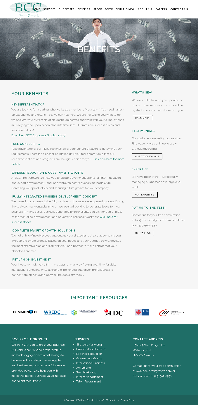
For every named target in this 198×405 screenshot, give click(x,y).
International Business (90, 363)
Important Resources (99, 297)
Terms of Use (113, 400)
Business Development (91, 349)
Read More (142, 118)
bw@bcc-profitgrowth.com (153, 220)
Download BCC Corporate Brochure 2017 (38, 135)
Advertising (83, 367)
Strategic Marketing (89, 344)
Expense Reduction (89, 353)
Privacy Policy (127, 400)
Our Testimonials (147, 156)
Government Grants (89, 358)
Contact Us (143, 233)
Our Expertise (144, 194)
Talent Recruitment (88, 381)
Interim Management (89, 377)
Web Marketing (86, 372)
